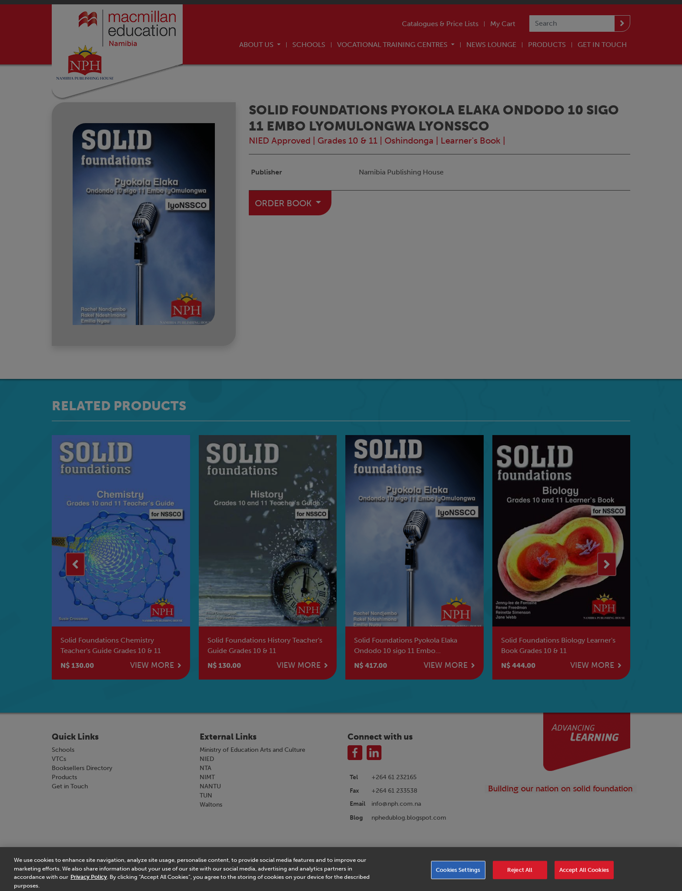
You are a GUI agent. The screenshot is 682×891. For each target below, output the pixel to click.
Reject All (519, 873)
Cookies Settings (458, 873)
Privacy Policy (88, 880)
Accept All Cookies (584, 873)
